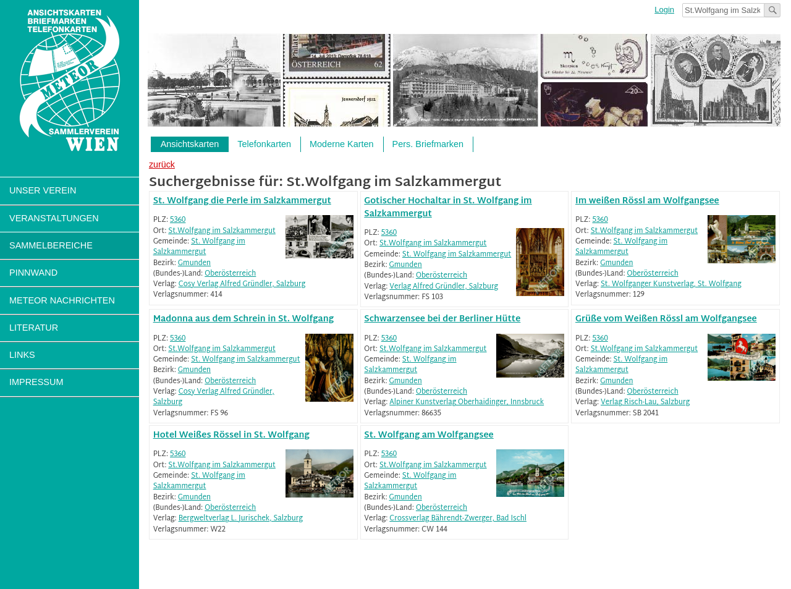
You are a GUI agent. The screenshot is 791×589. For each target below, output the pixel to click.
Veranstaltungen (54, 218)
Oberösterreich (230, 274)
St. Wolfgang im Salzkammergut (199, 247)
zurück (162, 164)
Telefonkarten (264, 144)
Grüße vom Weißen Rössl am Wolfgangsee (666, 319)
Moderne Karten (342, 144)
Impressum (36, 382)
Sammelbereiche (51, 245)
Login (664, 9)
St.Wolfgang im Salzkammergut (222, 231)
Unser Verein (42, 190)
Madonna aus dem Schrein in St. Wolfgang (243, 319)
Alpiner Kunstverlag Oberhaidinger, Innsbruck (466, 402)
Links (22, 355)
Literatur (33, 328)
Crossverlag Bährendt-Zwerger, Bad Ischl (458, 518)
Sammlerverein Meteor (69, 80)
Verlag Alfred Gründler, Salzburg (443, 287)
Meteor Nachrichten (62, 300)
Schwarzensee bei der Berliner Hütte (442, 319)
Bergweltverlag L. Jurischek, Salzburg (241, 518)
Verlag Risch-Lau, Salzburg (645, 402)
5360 (177, 220)
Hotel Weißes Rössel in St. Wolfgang (231, 435)
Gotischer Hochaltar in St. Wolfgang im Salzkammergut (447, 207)
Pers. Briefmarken (428, 144)
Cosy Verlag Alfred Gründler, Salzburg (242, 284)
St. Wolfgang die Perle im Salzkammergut (242, 201)
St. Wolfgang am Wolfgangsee (428, 435)
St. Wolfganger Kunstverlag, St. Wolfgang (671, 284)
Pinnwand (33, 273)
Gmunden (194, 263)
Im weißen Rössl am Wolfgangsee (647, 201)
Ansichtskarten (190, 144)
